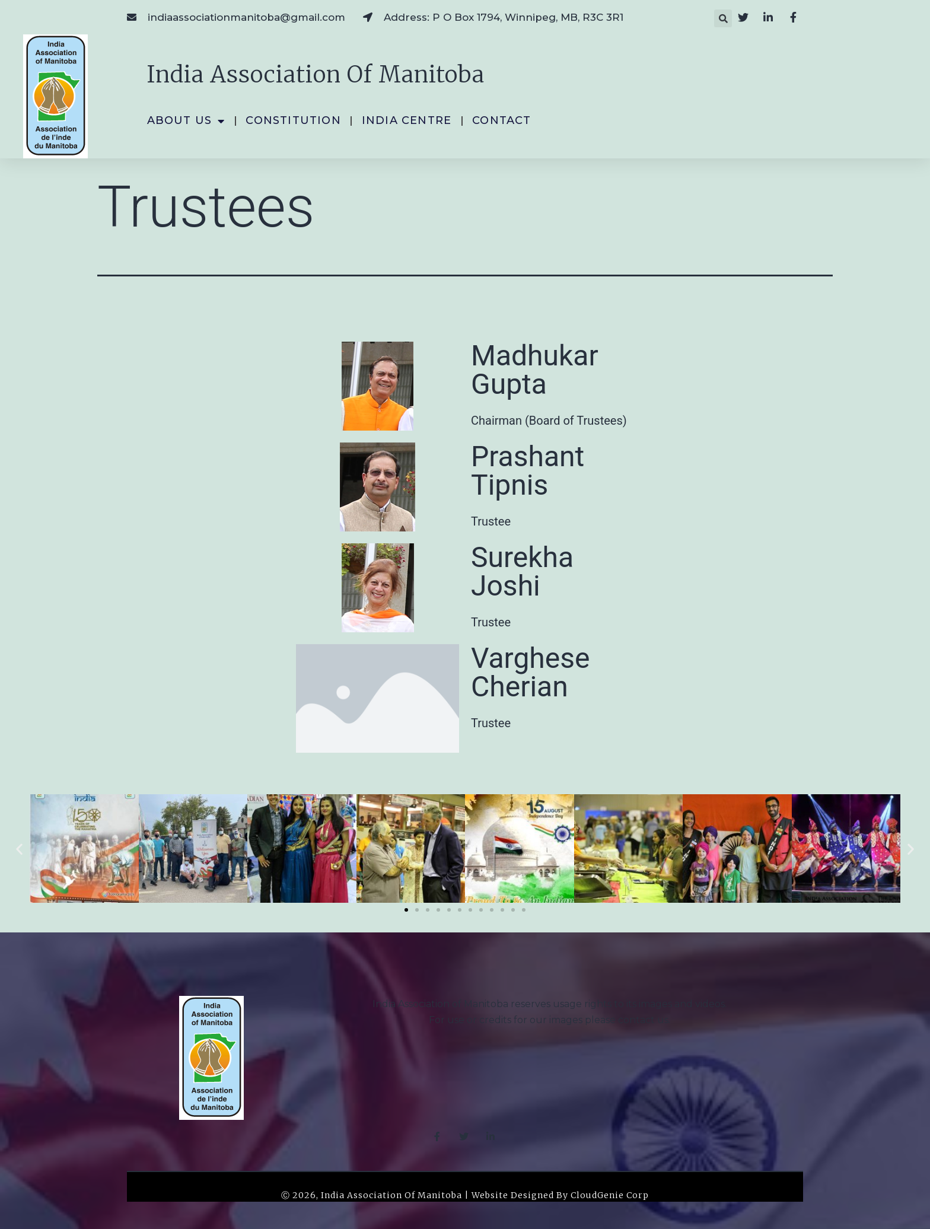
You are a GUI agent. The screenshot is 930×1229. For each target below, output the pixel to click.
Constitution (293, 120)
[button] (723, 18)
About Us (186, 121)
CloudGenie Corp (610, 1195)
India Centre (406, 120)
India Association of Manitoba (316, 74)
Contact (501, 120)
